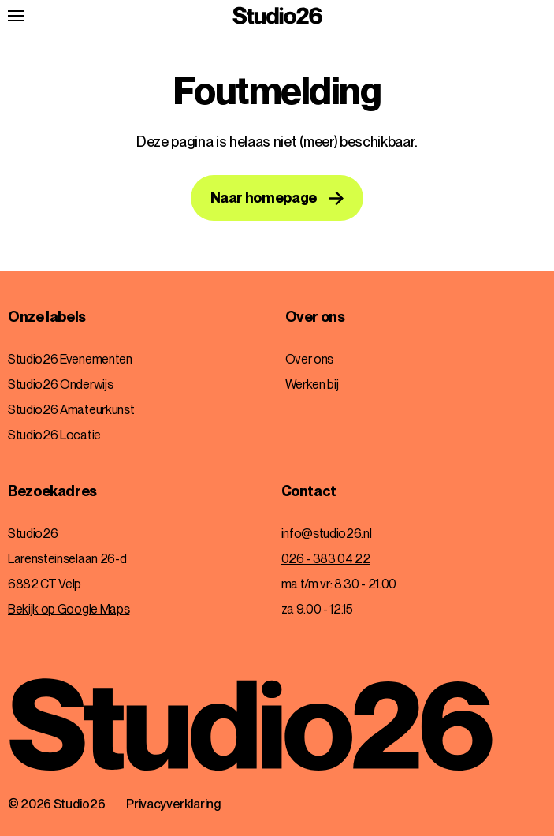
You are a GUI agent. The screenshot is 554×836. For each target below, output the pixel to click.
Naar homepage (263, 197)
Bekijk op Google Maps (68, 609)
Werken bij (312, 384)
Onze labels (47, 317)
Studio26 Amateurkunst (71, 409)
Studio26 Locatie (54, 434)
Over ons (315, 317)
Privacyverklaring (173, 804)
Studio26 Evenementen (70, 359)
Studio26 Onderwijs (60, 384)
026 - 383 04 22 (325, 558)
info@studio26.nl (326, 533)
